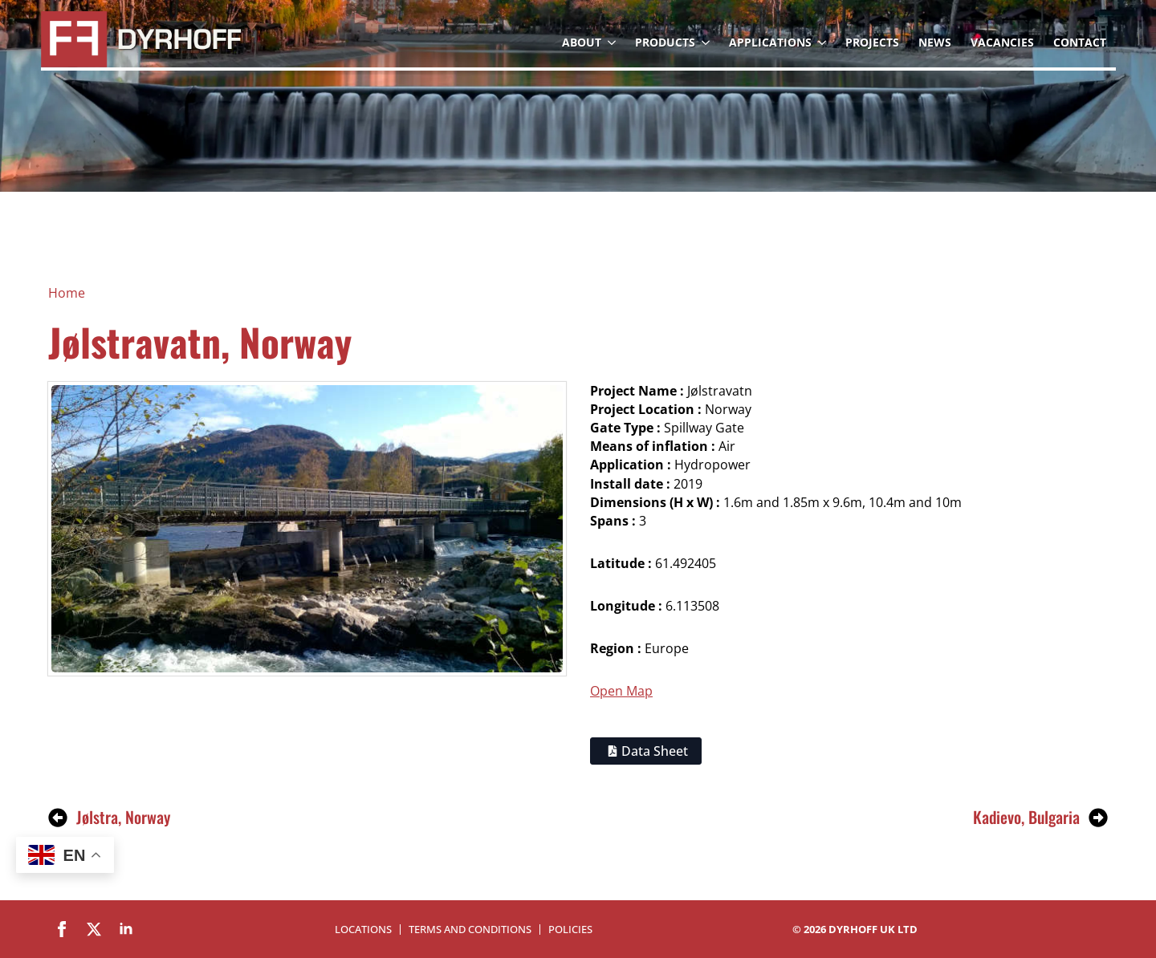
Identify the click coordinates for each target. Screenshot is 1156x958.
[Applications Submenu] (824, 42)
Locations (363, 929)
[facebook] (62, 929)
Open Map (621, 691)
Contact (1079, 42)
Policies (570, 929)
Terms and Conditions (470, 929)
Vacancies (1002, 42)
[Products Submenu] (707, 42)
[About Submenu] (613, 42)
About (581, 42)
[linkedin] (126, 929)
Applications (770, 42)
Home (66, 293)
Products (665, 42)
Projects (872, 42)
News (934, 42)
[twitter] (94, 929)
